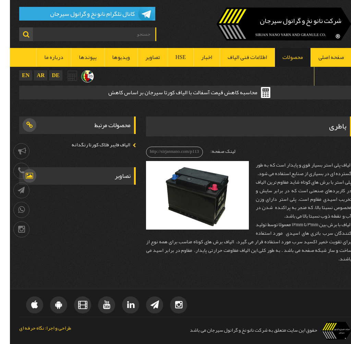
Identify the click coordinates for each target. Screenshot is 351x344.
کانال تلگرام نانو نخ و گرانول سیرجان (82, 14)
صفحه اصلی (321, 57)
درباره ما (43, 57)
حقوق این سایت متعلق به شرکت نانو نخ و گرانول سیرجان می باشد (243, 330)
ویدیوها (111, 57)
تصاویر (142, 57)
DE (45, 75)
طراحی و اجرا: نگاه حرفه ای (35, 328)
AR (31, 75)
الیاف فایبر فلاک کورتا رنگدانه (91, 145)
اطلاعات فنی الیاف (237, 57)
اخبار (196, 57)
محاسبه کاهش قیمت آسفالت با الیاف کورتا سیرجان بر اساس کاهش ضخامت (172, 93)
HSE (171, 57)
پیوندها (78, 57)
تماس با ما (323, 76)
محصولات (283, 57)
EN (16, 75)
